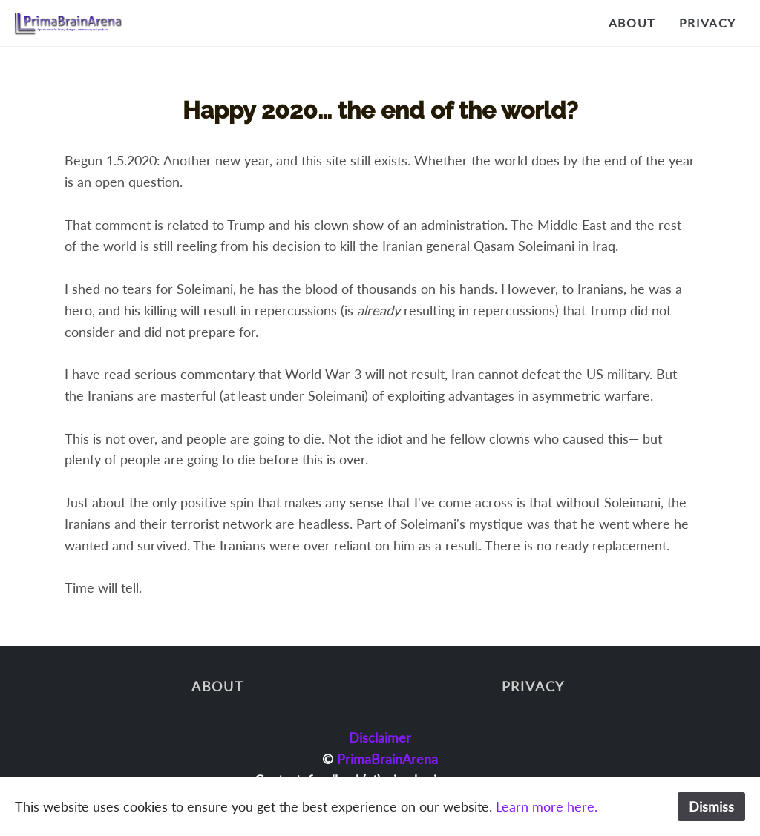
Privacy (707, 23)
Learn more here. (546, 806)
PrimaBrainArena (387, 759)
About (632, 23)
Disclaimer (380, 737)
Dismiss (711, 806)
